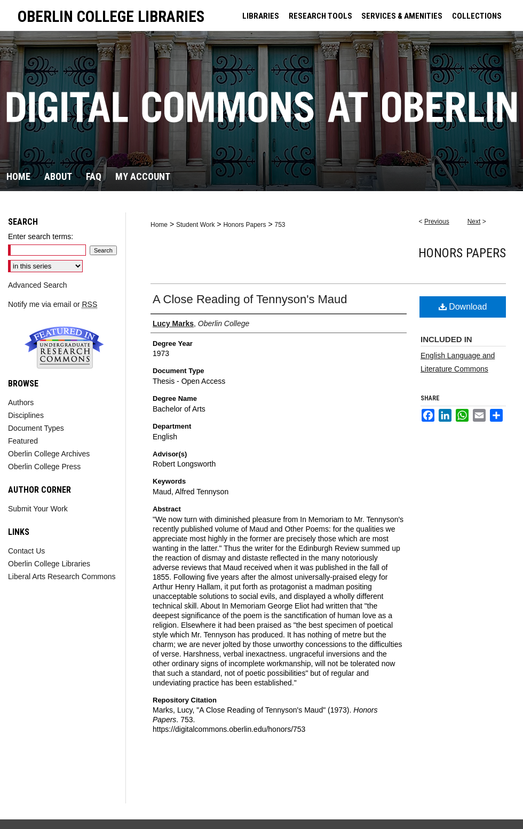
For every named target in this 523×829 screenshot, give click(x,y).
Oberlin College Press (44, 466)
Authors (21, 402)
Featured (23, 441)
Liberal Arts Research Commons (62, 576)
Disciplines (26, 415)
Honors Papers (244, 224)
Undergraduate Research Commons (64, 347)
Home (159, 224)
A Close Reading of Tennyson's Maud (250, 299)
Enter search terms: (40, 236)
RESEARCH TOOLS (320, 16)
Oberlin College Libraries (49, 563)
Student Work (195, 224)
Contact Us (26, 551)
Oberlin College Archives (49, 453)
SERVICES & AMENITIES (401, 16)
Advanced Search (37, 285)
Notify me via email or (52, 304)
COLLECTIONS (477, 16)
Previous (436, 221)
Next (474, 221)
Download (463, 306)
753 (279, 224)
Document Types (36, 428)
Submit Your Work (38, 508)
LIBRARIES (260, 16)
